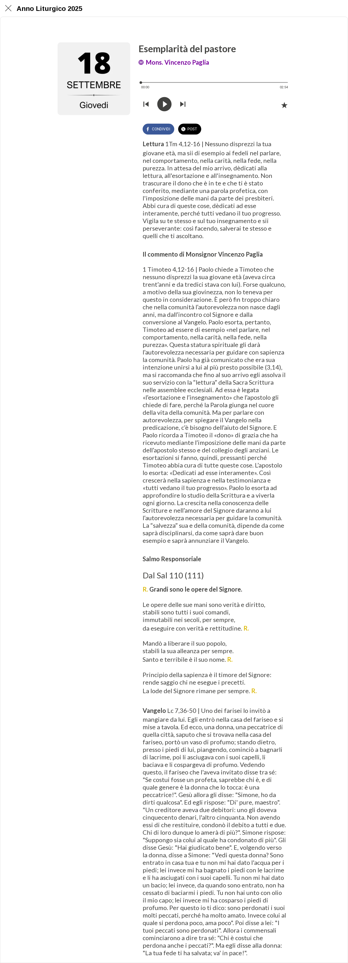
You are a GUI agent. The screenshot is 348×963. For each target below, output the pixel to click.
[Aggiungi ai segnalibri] (284, 105)
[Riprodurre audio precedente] (146, 105)
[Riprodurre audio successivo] (183, 105)
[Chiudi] (8, 8)
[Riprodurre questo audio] (164, 105)
